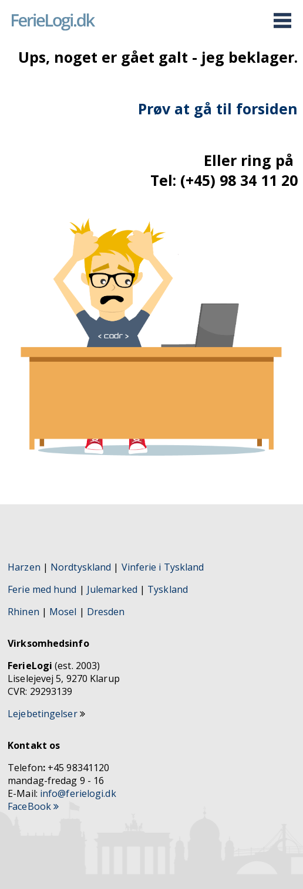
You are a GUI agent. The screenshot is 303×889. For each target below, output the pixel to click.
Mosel (64, 611)
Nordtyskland (81, 567)
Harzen (24, 567)
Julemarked (112, 589)
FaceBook (33, 806)
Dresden (106, 611)
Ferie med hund (42, 589)
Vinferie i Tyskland (163, 567)
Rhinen (23, 611)
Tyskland (167, 589)
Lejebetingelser (44, 713)
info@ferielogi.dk (78, 793)
